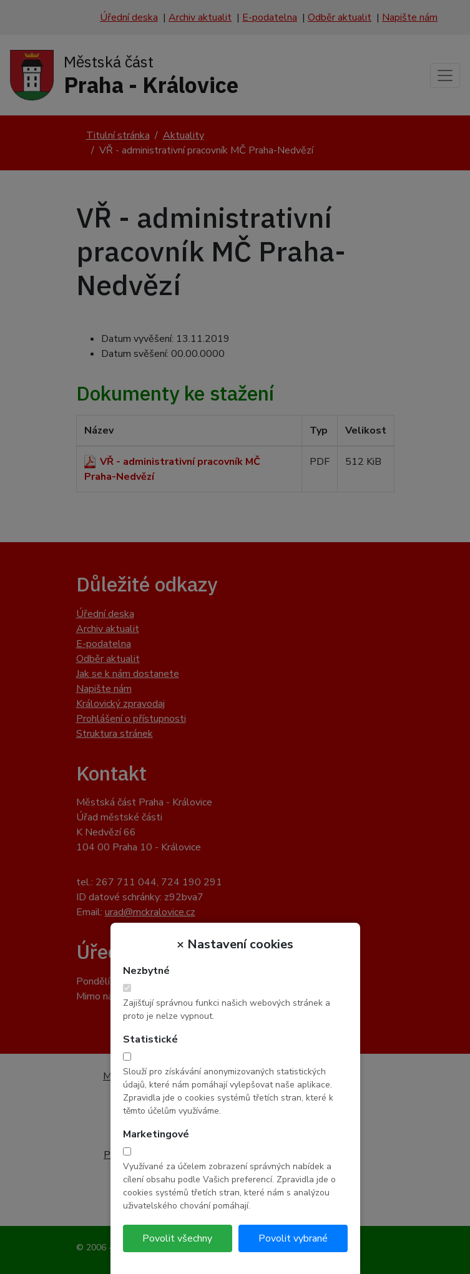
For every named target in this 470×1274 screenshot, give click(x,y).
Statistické (150, 1039)
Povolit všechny (177, 1238)
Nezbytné (146, 971)
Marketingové (156, 1134)
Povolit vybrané (293, 1238)
